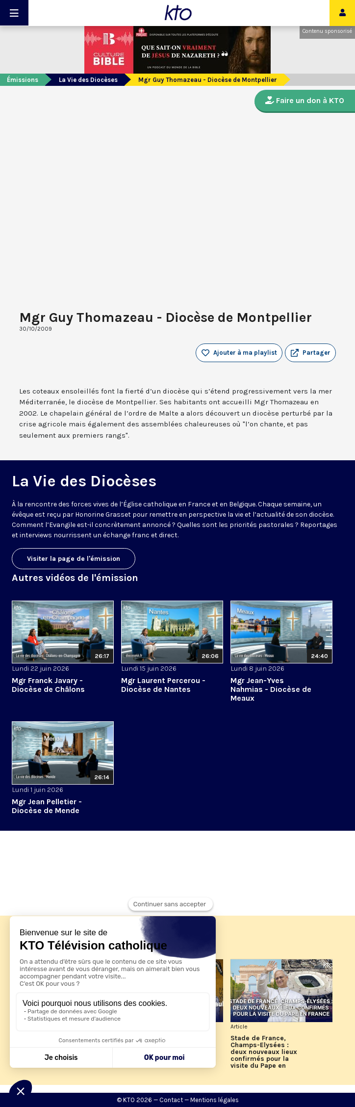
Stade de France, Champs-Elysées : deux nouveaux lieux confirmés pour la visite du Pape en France (263, 1052)
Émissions (22, 79)
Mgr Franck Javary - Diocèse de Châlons (48, 685)
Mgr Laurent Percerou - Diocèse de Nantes (163, 685)
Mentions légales (214, 1100)
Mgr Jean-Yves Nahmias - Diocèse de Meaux (270, 689)
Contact (171, 1100)
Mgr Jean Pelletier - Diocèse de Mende (47, 806)
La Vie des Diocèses (88, 79)
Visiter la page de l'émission (73, 558)
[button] (310, 352)
